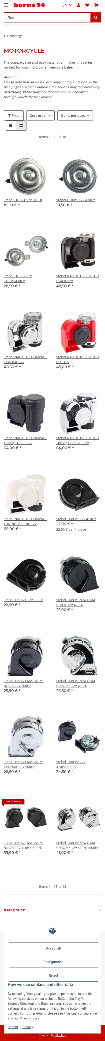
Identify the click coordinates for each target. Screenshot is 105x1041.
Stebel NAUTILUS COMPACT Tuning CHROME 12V (77, 440)
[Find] (95, 17)
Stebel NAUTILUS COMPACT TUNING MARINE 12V (25, 521)
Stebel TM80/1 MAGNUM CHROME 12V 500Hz (23, 764)
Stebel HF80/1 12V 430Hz (75, 200)
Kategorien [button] (15, 910)
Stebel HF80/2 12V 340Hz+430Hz (18, 278)
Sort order (38, 115)
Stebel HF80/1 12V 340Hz (23, 200)
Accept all (53, 948)
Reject (53, 975)
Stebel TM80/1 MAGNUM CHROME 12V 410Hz (75, 683)
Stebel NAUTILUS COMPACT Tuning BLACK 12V (25, 440)
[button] (78, 5)
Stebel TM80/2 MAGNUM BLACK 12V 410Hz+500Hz (23, 845)
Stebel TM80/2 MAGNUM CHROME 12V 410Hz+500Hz (77, 845)
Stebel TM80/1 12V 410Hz (76, 519)
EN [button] (64, 5)
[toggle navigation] (6, 3)
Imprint (13, 1027)
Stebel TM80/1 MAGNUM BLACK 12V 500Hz (23, 683)
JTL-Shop (60, 1035)
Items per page (73, 115)
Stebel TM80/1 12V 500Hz (23, 600)
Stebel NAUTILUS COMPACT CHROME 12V (25, 359)
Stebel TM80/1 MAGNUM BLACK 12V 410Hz (75, 602)
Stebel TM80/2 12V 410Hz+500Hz (70, 764)
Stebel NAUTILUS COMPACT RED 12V (77, 359)
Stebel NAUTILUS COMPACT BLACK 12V (77, 278)
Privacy (27, 1027)
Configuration (53, 962)
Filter (14, 115)
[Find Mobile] (47, 17)
